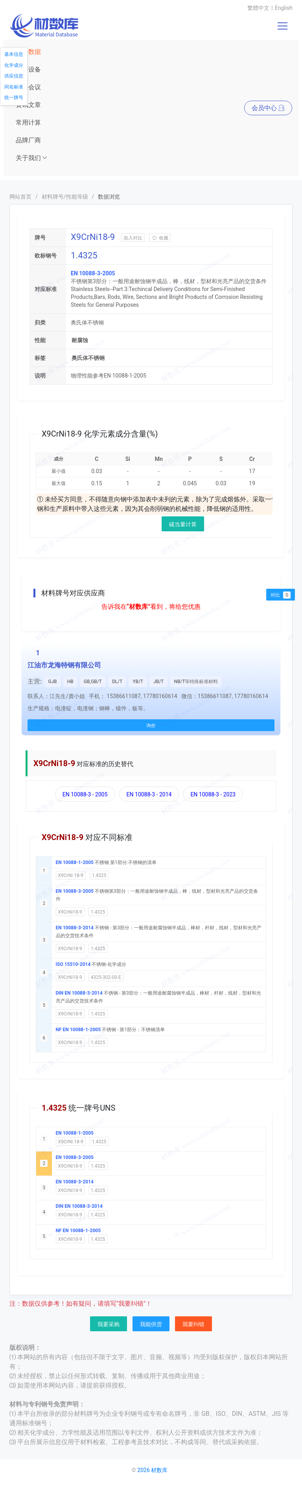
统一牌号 (13, 97)
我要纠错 (193, 1324)
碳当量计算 (183, 524)
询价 (151, 725)
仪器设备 (28, 69)
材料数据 (28, 51)
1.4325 (99, 875)
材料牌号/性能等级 (65, 196)
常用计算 (28, 122)
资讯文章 (28, 105)
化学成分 (13, 65)
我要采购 (109, 1324)
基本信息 (13, 54)
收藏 (159, 238)
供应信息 (13, 76)
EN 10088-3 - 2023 (213, 794)
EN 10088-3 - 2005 (85, 794)
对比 (281, 595)
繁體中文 (258, 8)
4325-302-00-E (106, 977)
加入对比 (132, 238)
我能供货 (151, 1324)
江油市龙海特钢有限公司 (64, 665)
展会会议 (28, 87)
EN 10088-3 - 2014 (149, 794)
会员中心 (268, 108)
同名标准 (13, 87)
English (284, 8)
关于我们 (32, 158)
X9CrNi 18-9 (70, 875)
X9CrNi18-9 (70, 912)
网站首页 (20, 196)
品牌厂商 (28, 140)
